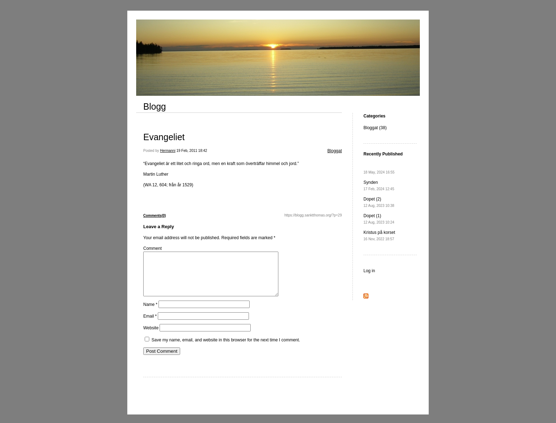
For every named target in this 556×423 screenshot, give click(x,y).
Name (150, 313)
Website (151, 336)
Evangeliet (164, 137)
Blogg (154, 106)
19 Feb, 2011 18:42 (191, 151)
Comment (152, 248)
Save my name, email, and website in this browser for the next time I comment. (225, 348)
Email (150, 324)
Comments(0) (154, 216)
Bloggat (334, 150)
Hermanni (167, 151)
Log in (369, 270)
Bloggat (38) (375, 127)
